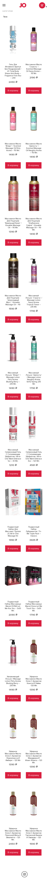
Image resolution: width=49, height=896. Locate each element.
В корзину (13, 90)
